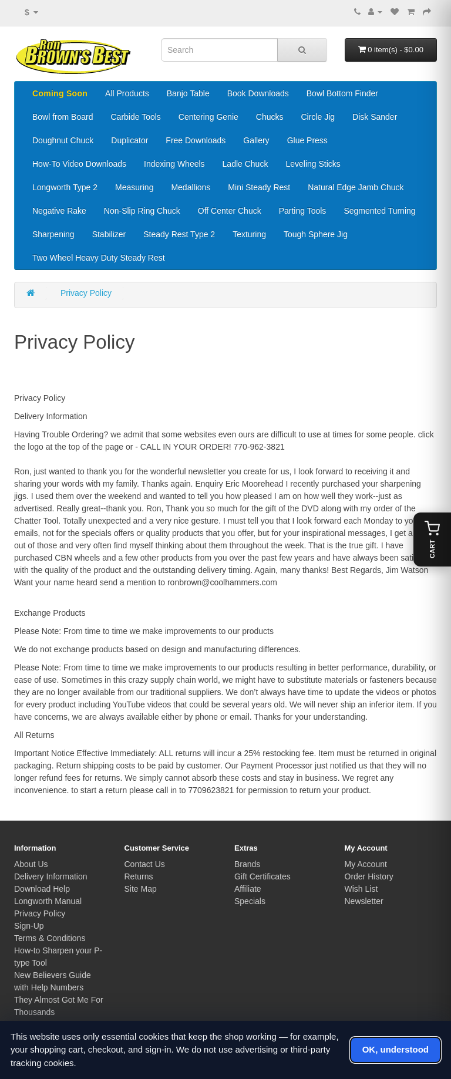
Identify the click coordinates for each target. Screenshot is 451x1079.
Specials (249, 901)
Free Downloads (196, 140)
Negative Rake (59, 210)
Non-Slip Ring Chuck (142, 210)
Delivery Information (50, 876)
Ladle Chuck (245, 163)
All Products (127, 93)
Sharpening (53, 234)
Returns (138, 876)
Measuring (134, 187)
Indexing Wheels (174, 163)
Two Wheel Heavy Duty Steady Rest (98, 257)
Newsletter (364, 901)
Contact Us (144, 864)
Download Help (42, 888)
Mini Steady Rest (259, 187)
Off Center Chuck (229, 210)
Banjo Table (188, 93)
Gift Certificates (262, 876)
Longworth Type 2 (64, 187)
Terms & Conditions (49, 938)
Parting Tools (303, 210)
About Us (31, 864)
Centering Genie (208, 117)
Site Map (140, 888)
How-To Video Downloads (79, 163)
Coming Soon (59, 93)
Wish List (361, 888)
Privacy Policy (86, 293)
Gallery (256, 140)
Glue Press (307, 140)
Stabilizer (109, 234)
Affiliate (247, 888)
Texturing (249, 234)
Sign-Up (29, 925)
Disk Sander (374, 117)
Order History (369, 876)
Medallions (190, 187)
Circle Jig (318, 117)
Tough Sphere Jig (316, 234)
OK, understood (395, 1049)
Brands (247, 864)
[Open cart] (432, 539)
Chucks (270, 117)
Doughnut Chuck (62, 140)
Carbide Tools (135, 117)
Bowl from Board (62, 117)
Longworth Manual (48, 901)
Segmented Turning (379, 210)
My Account (366, 864)
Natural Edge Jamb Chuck (355, 187)
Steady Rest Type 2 (179, 234)
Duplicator (129, 140)
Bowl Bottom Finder (342, 93)
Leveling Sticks (312, 163)
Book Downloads (258, 93)
